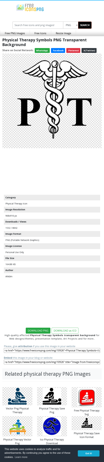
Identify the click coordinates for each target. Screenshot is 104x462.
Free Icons (40, 33)
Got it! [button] (88, 453)
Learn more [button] (21, 457)
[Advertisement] (52, 171)
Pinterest (73, 50)
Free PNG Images (15, 33)
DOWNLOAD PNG (38, 330)
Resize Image (63, 33)
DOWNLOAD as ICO (65, 330)
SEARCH (85, 25)
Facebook (58, 50)
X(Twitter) (89, 50)
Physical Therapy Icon (16, 203)
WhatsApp (42, 50)
